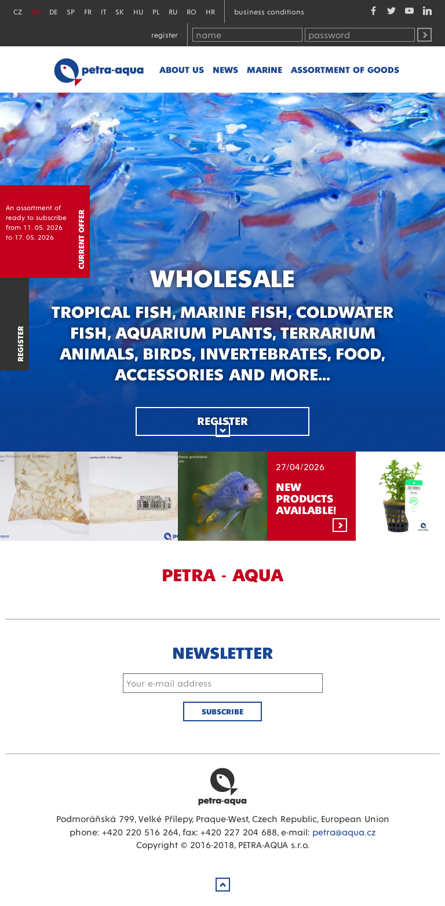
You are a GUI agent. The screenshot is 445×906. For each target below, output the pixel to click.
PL (155, 11)
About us (181, 69)
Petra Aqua (222, 786)
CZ (17, 11)
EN (35, 11)
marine (264, 69)
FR (88, 11)
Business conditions (269, 11)
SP (71, 11)
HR (210, 11)
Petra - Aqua (98, 69)
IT (103, 11)
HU (138, 11)
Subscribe (222, 711)
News (225, 69)
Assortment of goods (345, 69)
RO (191, 11)
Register (164, 34)
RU (173, 11)
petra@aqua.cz (343, 831)
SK (119, 11)
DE (53, 11)
